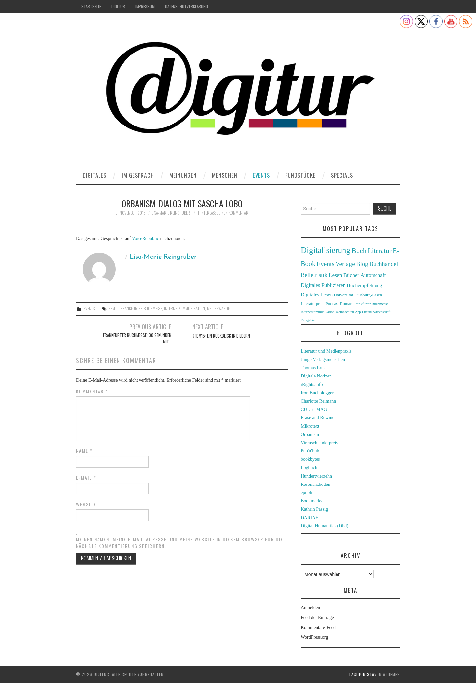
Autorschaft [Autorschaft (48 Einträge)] (373, 275)
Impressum (145, 6)
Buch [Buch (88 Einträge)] (358, 251)
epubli (306, 492)
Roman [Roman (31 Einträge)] (346, 303)
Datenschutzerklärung (186, 6)
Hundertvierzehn (316, 476)
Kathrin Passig (314, 509)
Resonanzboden (315, 484)
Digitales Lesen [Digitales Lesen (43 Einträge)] (317, 294)
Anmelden (310, 607)
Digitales (94, 175)
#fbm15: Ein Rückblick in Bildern (221, 336)
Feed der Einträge (317, 617)
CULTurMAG (314, 409)
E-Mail (86, 477)
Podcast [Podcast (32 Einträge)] (332, 303)
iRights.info (312, 384)
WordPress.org (314, 637)
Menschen (224, 175)
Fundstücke (300, 175)
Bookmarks (311, 500)
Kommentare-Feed (318, 627)
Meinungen (183, 175)
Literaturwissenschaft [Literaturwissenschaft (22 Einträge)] (376, 312)
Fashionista (361, 674)
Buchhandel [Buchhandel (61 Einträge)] (383, 264)
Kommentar (92, 391)
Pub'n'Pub (310, 451)
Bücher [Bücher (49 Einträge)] (351, 275)
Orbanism (310, 434)
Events (261, 175)
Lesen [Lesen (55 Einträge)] (335, 275)
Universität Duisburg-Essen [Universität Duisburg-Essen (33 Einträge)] (358, 294)
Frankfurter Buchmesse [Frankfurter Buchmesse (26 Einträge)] (370, 304)
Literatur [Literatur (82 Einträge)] (380, 250)
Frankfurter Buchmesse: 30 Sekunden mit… (137, 338)
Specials (342, 175)
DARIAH (310, 517)
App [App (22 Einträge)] (358, 312)
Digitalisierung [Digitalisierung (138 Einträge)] (325, 250)
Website (86, 504)
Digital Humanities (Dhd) (324, 525)
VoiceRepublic (145, 238)
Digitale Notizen (316, 376)
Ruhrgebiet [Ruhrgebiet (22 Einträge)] (308, 320)
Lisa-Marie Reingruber (171, 213)
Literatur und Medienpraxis (326, 351)
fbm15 (114, 309)
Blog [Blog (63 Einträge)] (362, 263)
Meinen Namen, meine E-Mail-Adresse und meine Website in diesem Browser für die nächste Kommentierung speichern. (179, 542)
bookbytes (310, 459)
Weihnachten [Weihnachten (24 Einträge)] (345, 312)
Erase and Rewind (318, 417)
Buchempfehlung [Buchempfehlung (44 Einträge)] (364, 285)
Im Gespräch (138, 175)
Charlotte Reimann (318, 401)
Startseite (91, 6)
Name (84, 451)
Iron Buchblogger (317, 392)
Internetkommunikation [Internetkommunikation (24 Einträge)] (318, 312)
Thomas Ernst (314, 367)
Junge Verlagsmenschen (323, 359)
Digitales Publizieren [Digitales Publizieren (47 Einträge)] (323, 285)
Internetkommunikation (184, 309)
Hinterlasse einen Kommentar (223, 213)
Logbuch (309, 467)
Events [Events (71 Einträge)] (325, 263)
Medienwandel (219, 309)
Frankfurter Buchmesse (141, 309)
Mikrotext (310, 426)
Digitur (118, 6)
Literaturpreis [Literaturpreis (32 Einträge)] (312, 303)
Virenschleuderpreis (319, 442)
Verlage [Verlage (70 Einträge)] (345, 263)
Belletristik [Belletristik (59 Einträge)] (314, 275)
